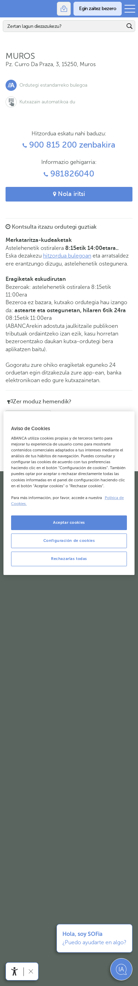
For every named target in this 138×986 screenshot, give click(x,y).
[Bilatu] (63, 26)
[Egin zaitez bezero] (98, 9)
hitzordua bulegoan (67, 255)
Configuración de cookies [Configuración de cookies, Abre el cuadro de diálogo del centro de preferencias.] (69, 540)
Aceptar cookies (69, 522)
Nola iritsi (69, 193)
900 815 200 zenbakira (69, 145)
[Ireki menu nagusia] (130, 8)
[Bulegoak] (64, 9)
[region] (69, 493)
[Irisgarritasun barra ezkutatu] (30, 971)
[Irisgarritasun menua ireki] (14, 971)
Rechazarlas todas (69, 558)
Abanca (9, 9)
